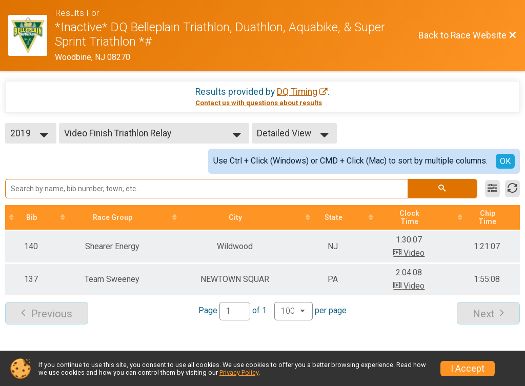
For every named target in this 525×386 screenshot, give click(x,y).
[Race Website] (31, 35)
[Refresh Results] (512, 188)
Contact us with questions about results (258, 103)
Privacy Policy (238, 372)
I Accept (467, 368)
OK (505, 161)
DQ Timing (297, 92)
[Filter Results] (492, 188)
